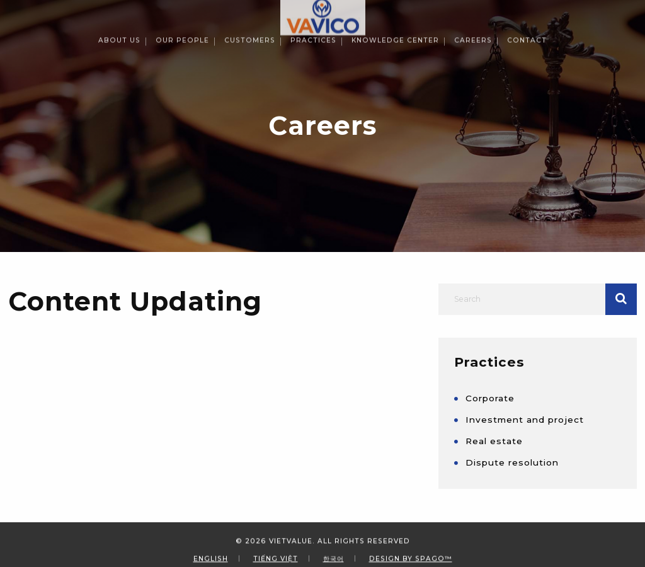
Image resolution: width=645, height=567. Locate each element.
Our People (182, 10)
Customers (249, 10)
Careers (473, 10)
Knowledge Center (395, 10)
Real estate (494, 441)
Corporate (490, 398)
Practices (313, 10)
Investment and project (524, 420)
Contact (527, 10)
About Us (119, 10)
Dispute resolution (512, 462)
